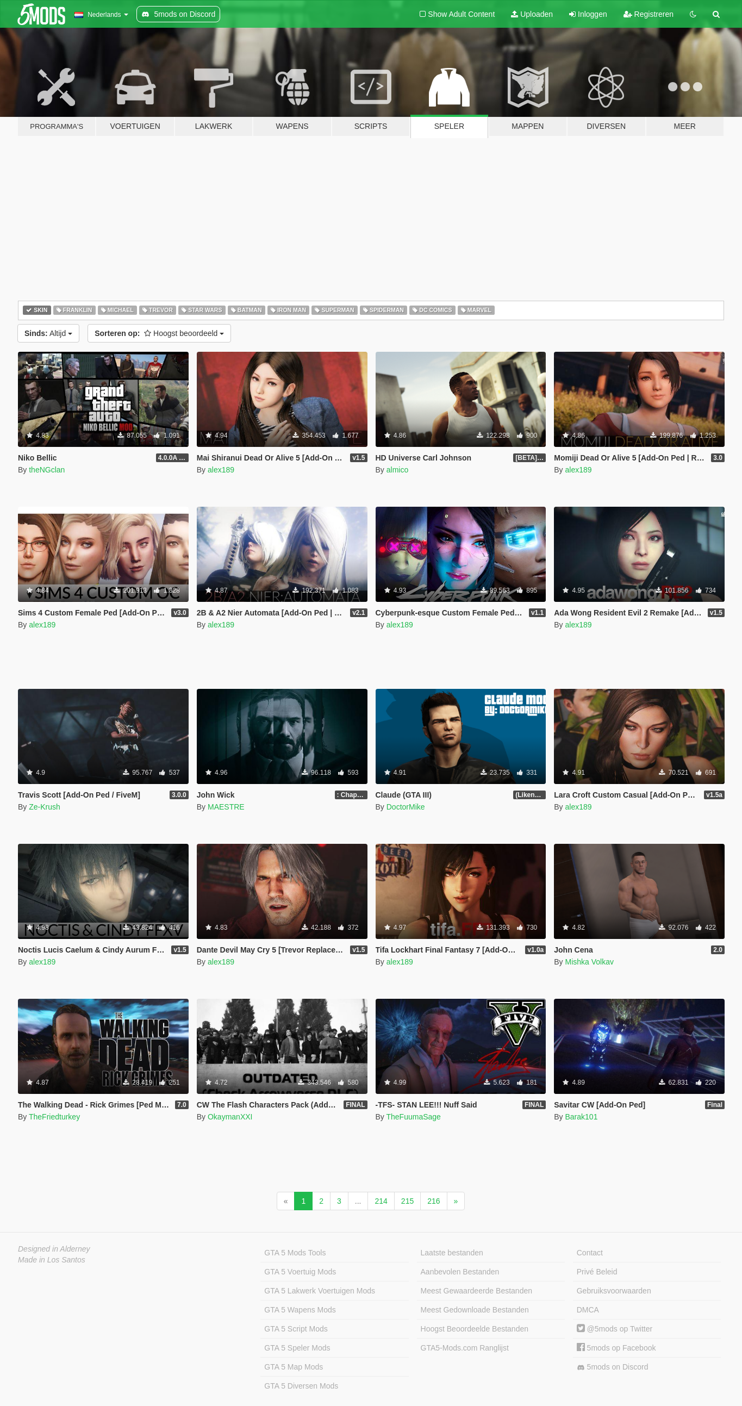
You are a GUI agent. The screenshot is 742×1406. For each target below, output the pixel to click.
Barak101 (581, 1116)
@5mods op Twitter (614, 1329)
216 (433, 1201)
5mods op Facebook (616, 1348)
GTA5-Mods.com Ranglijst (465, 1347)
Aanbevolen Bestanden (460, 1271)
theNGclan (47, 469)
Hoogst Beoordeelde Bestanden (474, 1328)
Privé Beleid (597, 1271)
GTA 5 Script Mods (295, 1328)
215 (407, 1201)
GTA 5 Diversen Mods (301, 1386)
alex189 (221, 469)
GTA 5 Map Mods (293, 1367)
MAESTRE (226, 806)
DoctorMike (405, 806)
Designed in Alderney (54, 1249)
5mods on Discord (613, 1367)
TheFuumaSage (413, 1116)
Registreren (648, 14)
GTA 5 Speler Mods (297, 1347)
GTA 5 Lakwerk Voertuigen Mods (319, 1290)
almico (397, 469)
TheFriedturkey (54, 1116)
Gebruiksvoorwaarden (614, 1290)
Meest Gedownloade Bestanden (475, 1309)
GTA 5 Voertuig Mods (300, 1271)
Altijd (48, 333)
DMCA (588, 1309)
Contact (590, 1252)
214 (381, 1201)
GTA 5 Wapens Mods (300, 1309)
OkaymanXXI (230, 1116)
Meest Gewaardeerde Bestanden (476, 1290)
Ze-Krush (44, 806)
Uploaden (532, 14)
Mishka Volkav (589, 961)
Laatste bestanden (452, 1252)
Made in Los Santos (51, 1259)
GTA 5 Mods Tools (295, 1252)
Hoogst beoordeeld (159, 333)
